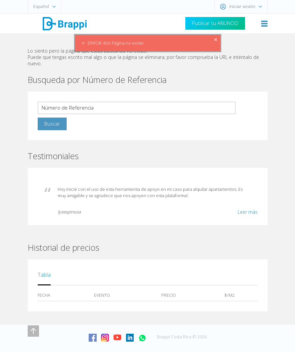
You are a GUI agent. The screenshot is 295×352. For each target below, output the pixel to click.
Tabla (44, 274)
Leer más (248, 212)
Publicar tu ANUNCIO (215, 23)
